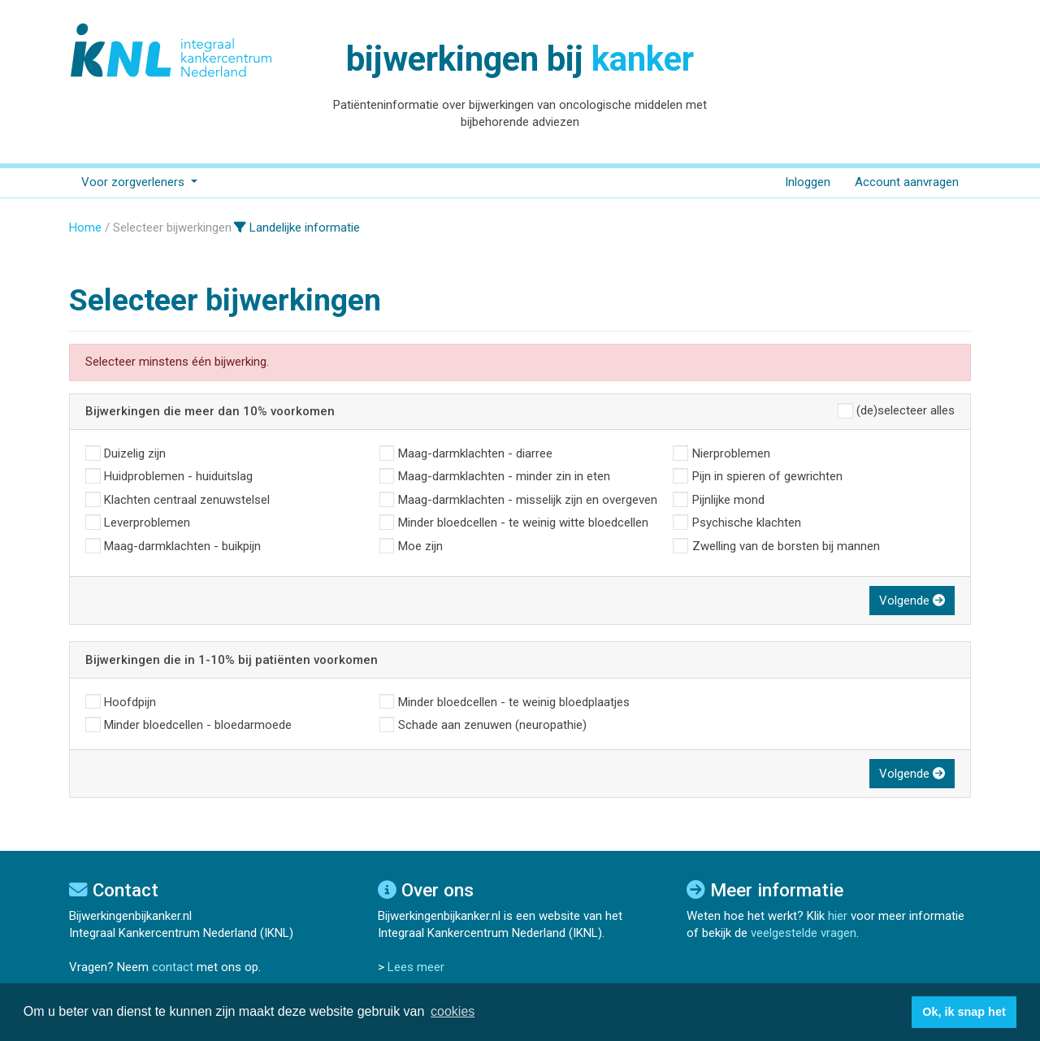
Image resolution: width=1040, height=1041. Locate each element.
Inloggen (807, 182)
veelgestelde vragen (803, 933)
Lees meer (416, 967)
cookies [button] (452, 1011)
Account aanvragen (907, 182)
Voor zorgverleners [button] (134, 182)
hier (837, 916)
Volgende (912, 600)
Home (85, 227)
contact (172, 967)
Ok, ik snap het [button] (963, 1011)
